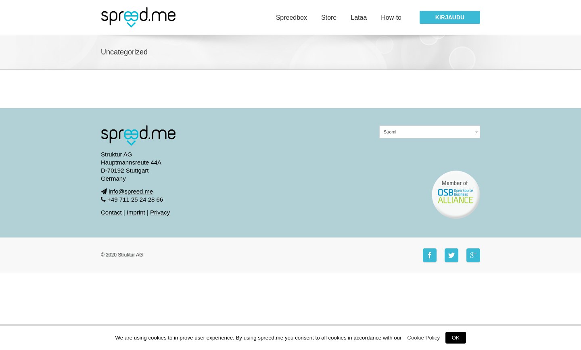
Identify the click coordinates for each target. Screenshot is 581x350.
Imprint (136, 212)
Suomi (390, 131)
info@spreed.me (131, 191)
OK (456, 338)
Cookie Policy (423, 338)
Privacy (160, 212)
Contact (111, 212)
